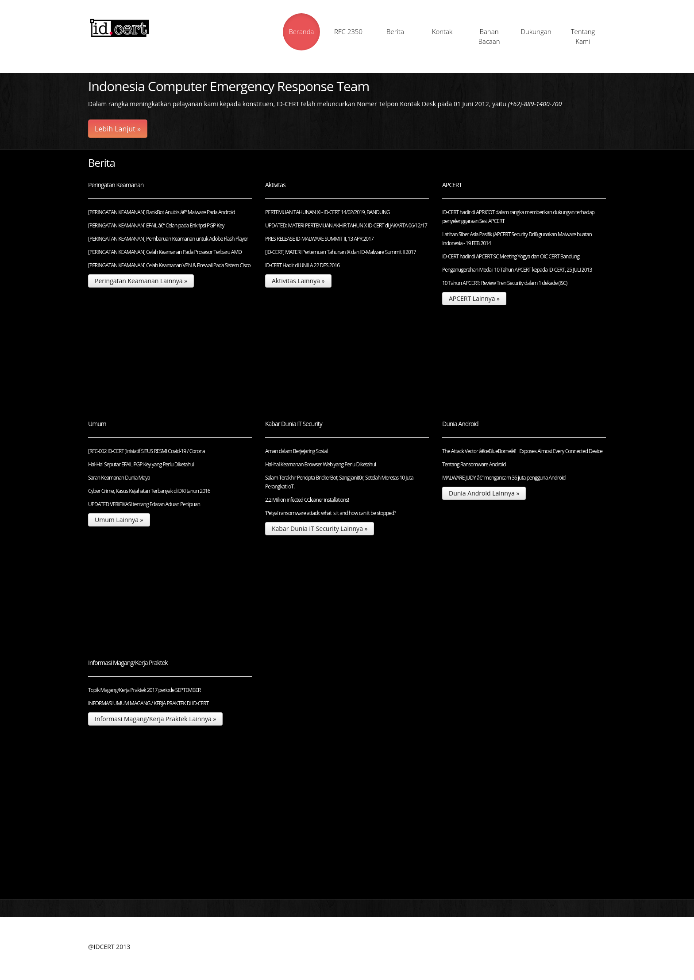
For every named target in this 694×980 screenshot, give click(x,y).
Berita (395, 31)
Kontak (442, 31)
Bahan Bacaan (489, 36)
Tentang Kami (583, 36)
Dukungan (535, 31)
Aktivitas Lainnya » (298, 281)
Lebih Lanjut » (118, 129)
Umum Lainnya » (119, 519)
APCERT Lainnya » (474, 298)
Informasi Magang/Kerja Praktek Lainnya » (155, 719)
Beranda (301, 31)
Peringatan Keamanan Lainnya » (141, 281)
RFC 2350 (348, 31)
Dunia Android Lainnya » (484, 493)
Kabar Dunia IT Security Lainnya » (319, 528)
